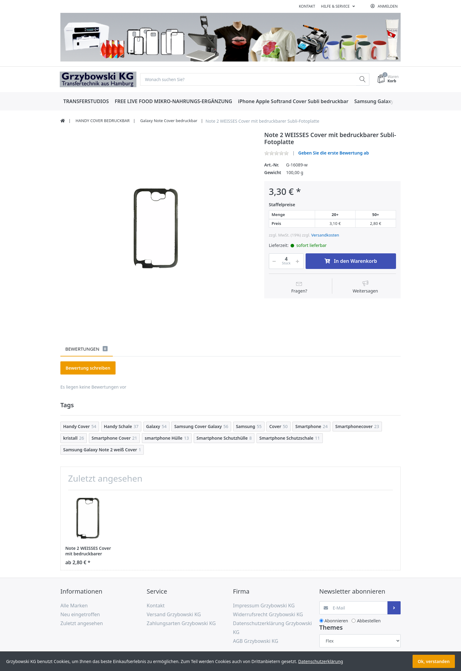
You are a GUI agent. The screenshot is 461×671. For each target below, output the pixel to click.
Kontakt (307, 6)
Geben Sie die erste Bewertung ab (333, 153)
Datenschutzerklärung (320, 661)
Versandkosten (325, 235)
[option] (157, 228)
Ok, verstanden (434, 661)
